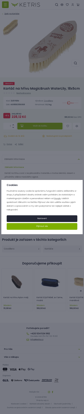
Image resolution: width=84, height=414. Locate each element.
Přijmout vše (42, 226)
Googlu (57, 199)
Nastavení (42, 219)
